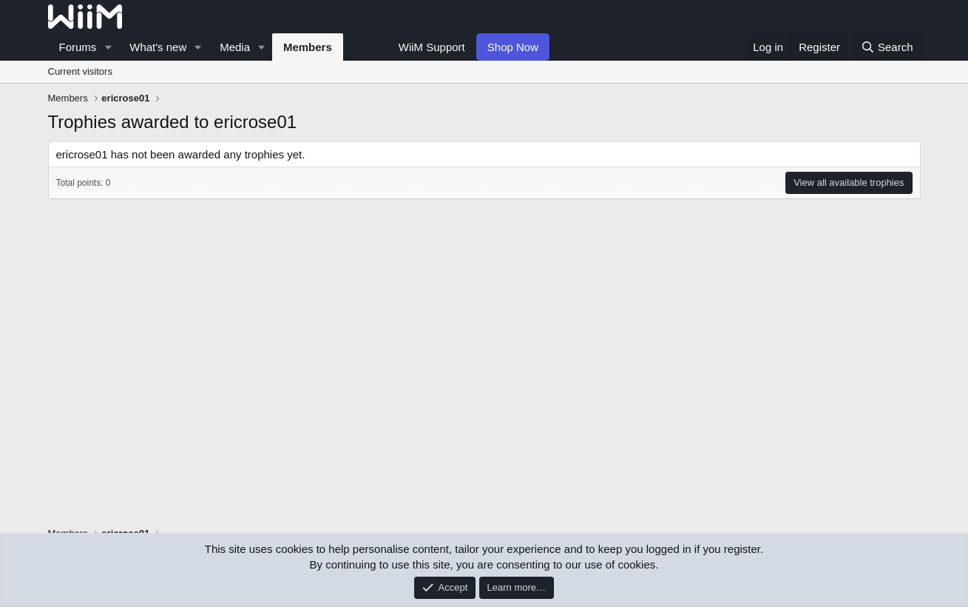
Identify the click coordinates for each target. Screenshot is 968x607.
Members (307, 47)
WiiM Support (432, 47)
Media (235, 47)
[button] (108, 47)
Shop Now (512, 47)
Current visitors (80, 71)
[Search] (887, 47)
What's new (157, 47)
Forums (78, 47)
